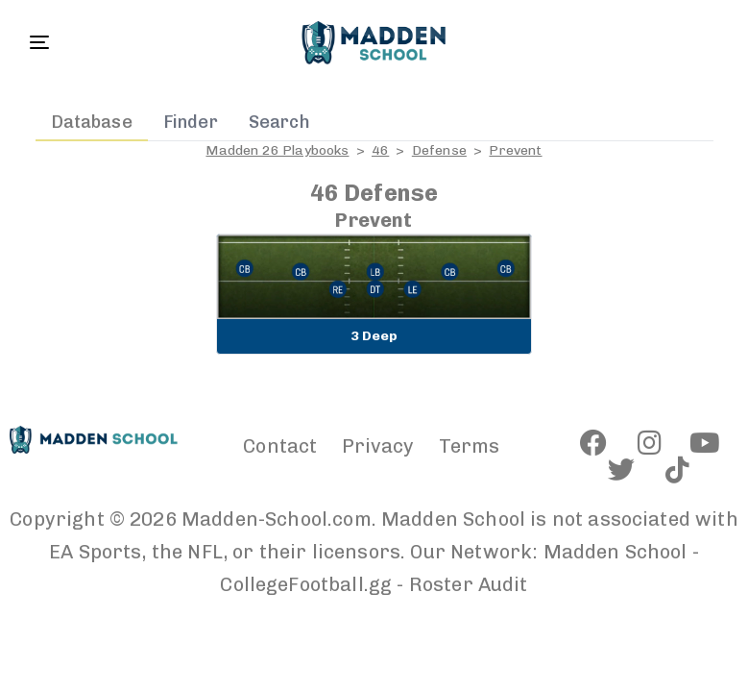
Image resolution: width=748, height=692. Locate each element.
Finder (190, 122)
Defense (439, 150)
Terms (469, 445)
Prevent (515, 150)
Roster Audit (468, 584)
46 (380, 150)
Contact (280, 445)
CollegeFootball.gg (306, 584)
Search (279, 122)
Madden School (615, 551)
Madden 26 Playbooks (277, 150)
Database (92, 122)
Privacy (378, 445)
